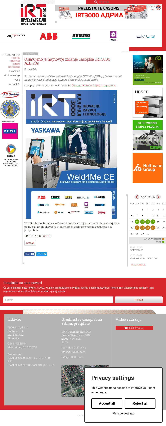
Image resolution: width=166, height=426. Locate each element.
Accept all (107, 403)
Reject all (140, 403)
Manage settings (123, 413)
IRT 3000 (34, 16)
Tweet (40, 254)
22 (142, 227)
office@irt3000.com (73, 351)
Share (28, 254)
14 (137, 221)
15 (142, 221)
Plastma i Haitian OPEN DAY (143, 258)
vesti (32, 53)
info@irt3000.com (72, 357)
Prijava (139, 299)
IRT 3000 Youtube (135, 327)
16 (147, 221)
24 (152, 227)
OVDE (46, 235)
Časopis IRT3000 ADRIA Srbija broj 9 (94, 85)
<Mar (136, 196)
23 (147, 227)
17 (152, 221)
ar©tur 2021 (83, 415)
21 (137, 227)
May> (158, 196)
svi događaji (138, 264)
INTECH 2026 (136, 250)
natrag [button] (30, 243)
